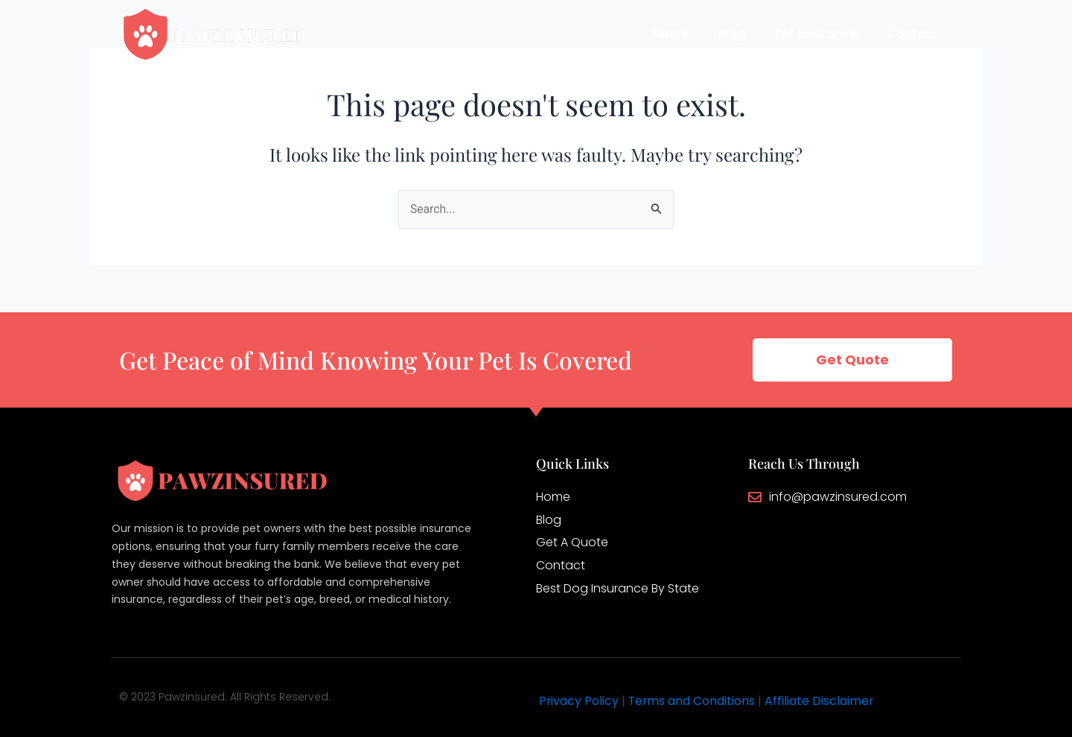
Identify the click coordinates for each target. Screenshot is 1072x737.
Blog (731, 33)
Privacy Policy (579, 700)
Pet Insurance (816, 33)
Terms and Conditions (693, 700)
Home (671, 33)
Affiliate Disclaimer (821, 700)
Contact (912, 33)
